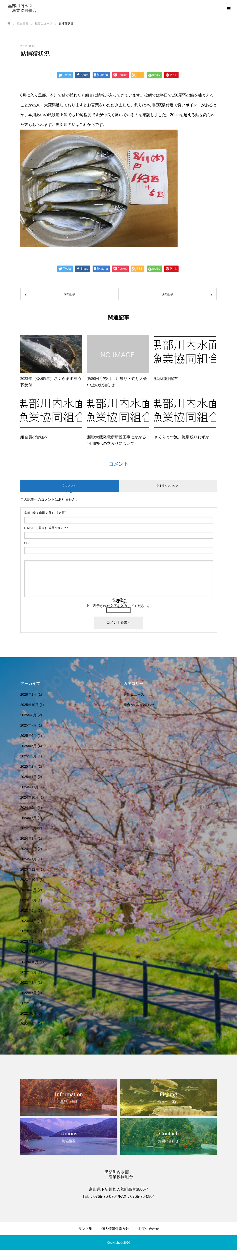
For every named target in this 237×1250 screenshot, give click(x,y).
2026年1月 (28, 694)
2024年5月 (28, 828)
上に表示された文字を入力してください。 (118, 606)
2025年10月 (29, 705)
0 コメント (69, 485)
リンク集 (85, 1229)
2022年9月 (28, 972)
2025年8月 (28, 715)
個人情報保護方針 (115, 1229)
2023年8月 (28, 890)
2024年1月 (28, 859)
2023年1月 (28, 941)
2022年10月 (29, 962)
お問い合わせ (148, 1229)
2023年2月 (28, 931)
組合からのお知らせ (139, 705)
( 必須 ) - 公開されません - (47, 527)
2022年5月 (28, 1013)
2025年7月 (28, 725)
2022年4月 (28, 1024)
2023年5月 (28, 910)
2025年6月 (28, 736)
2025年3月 (28, 756)
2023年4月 (28, 921)
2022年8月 (28, 982)
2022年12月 (29, 952)
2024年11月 (29, 787)
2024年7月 (28, 818)
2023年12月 (29, 869)
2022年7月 (28, 993)
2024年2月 (28, 849)
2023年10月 (29, 880)
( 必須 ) (45, 512)
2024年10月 (29, 797)
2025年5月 (28, 746)
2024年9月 (28, 808)
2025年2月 (28, 766)
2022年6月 (28, 1003)
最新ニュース (134, 694)
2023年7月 (28, 900)
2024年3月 (28, 838)
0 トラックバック (167, 485)
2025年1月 (28, 777)
